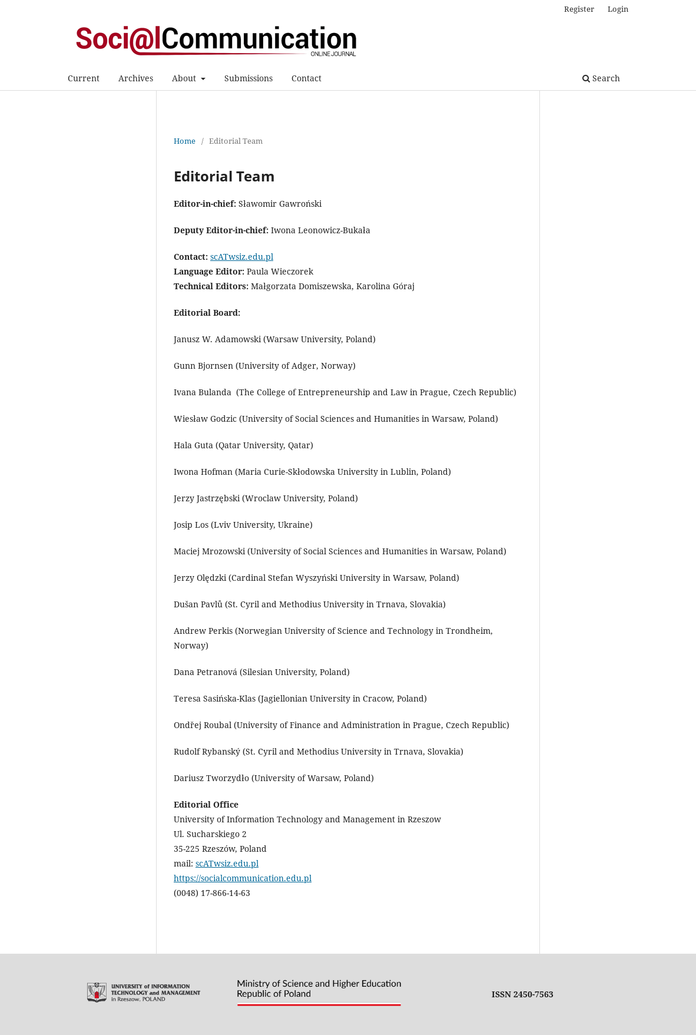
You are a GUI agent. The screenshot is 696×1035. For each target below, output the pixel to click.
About (185, 78)
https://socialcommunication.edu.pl (242, 878)
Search (601, 78)
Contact (306, 78)
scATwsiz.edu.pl (241, 256)
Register (579, 9)
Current (84, 78)
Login (618, 9)
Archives (135, 78)
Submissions (248, 78)
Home (184, 140)
